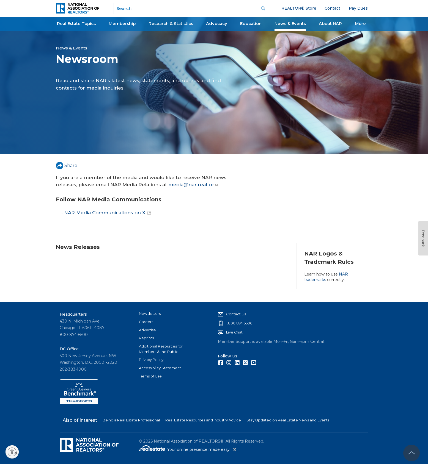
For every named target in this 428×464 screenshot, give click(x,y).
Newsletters (150, 313)
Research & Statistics (171, 23)
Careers (146, 321)
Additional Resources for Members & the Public (161, 349)
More (360, 23)
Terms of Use (150, 376)
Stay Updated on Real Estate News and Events (287, 420)
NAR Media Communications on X (107, 212)
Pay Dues (358, 8)
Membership (122, 23)
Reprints (146, 338)
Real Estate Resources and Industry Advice (203, 420)
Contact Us (236, 314)
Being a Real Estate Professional (131, 420)
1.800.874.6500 (239, 323)
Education (251, 23)
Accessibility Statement (160, 368)
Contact (332, 8)
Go (263, 8)
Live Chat (234, 332)
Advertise (147, 330)
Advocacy (216, 23)
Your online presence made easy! (201, 449)
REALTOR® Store (298, 8)
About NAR (330, 23)
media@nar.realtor (193, 184)
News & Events (290, 23)
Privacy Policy (151, 359)
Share (66, 165)
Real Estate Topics (76, 23)
